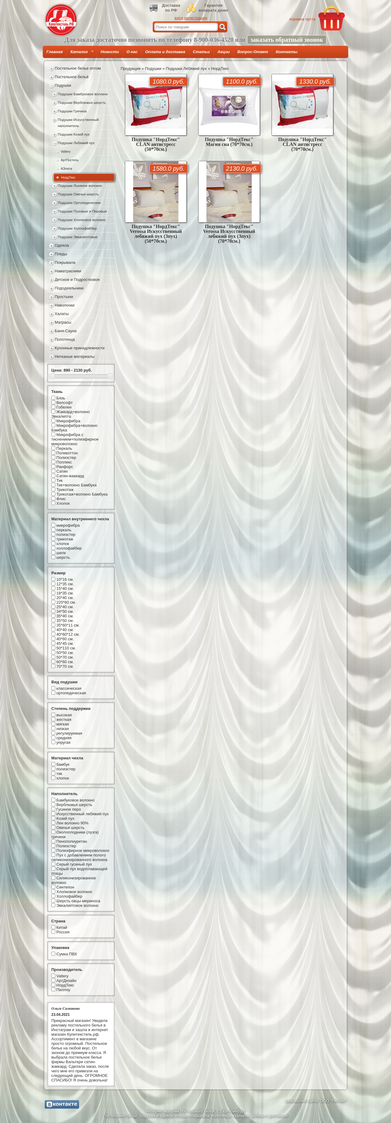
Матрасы (63, 322)
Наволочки (65, 305)
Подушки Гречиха (72, 111)
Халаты (62, 313)
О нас (131, 51)
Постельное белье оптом (78, 68)
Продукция (131, 68)
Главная (54, 51)
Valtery (66, 151)
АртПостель (70, 160)
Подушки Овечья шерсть (78, 194)
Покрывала (65, 262)
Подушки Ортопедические (79, 203)
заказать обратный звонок (286, 39)
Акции (223, 51)
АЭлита (66, 168)
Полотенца (65, 339)
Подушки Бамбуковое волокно (83, 94)
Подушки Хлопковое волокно (82, 220)
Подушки (63, 85)
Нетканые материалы (74, 356)
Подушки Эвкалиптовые (78, 237)
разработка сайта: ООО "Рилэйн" (316, 1101)
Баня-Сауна (66, 331)
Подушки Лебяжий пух (76, 143)
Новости (110, 51)
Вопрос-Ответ (252, 51)
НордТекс (68, 177)
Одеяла (62, 245)
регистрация (195, 18)
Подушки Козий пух (74, 134)
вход (179, 18)
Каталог (80, 53)
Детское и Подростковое (77, 279)
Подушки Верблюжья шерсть (82, 102)
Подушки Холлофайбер (77, 228)
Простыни (64, 296)
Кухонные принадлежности (79, 348)
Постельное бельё (72, 77)
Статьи (201, 51)
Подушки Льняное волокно (80, 185)
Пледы (61, 254)
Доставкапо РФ (171, 8)
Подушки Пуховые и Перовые (82, 211)
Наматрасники (68, 271)
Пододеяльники (69, 288)
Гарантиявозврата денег (213, 8)
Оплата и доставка (165, 51)
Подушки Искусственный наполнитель (78, 123)
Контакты (287, 51)
